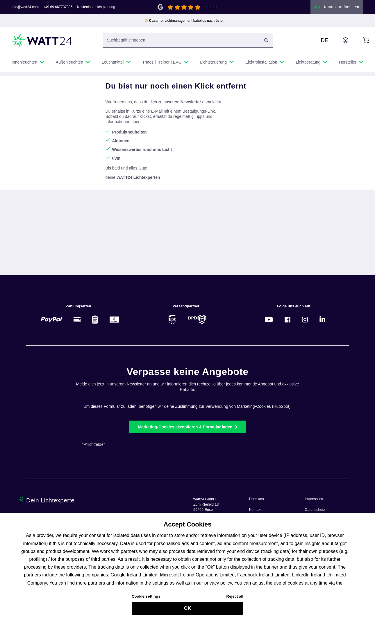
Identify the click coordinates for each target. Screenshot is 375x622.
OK (187, 611)
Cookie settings (146, 599)
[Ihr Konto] (339, 40)
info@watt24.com (25, 7)
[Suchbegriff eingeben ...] (188, 40)
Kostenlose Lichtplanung (96, 7)
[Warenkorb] (359, 40)
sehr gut (211, 7)
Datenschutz (315, 510)
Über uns (256, 499)
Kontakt (255, 510)
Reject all (234, 599)
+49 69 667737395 (57, 7)
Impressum (314, 499)
